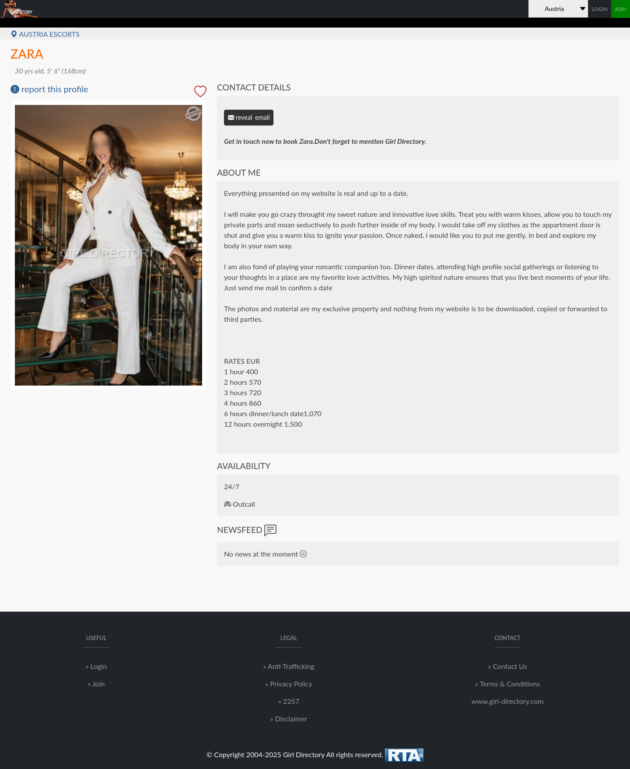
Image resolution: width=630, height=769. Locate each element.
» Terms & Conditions (507, 683)
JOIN (620, 9)
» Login (96, 666)
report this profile (49, 89)
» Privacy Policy (288, 683)
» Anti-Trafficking (288, 666)
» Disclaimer (288, 718)
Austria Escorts (45, 34)
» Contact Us (507, 666)
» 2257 (288, 701)
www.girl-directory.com (507, 701)
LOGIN (600, 9)
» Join (96, 683)
